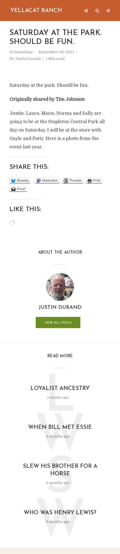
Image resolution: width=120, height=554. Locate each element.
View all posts (58, 322)
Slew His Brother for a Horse (60, 470)
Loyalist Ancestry (60, 388)
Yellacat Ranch (36, 10)
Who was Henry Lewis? (60, 513)
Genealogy (23, 52)
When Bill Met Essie (60, 427)
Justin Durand (27, 59)
